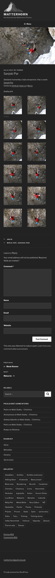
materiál (41, 498)
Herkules (9, 493)
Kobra (29, 493)
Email (6, 313)
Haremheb (39, 489)
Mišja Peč (12, 243)
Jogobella (20, 493)
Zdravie (46, 521)
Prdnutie (38, 507)
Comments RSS (10, 537)
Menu (27, 24)
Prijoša (8, 512)
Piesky (28, 507)
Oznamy (7, 455)
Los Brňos (9, 498)
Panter (19, 507)
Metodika (8, 450)
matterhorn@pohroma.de (15, 560)
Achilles (20, 475)
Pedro (20, 70)
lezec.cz (22, 86)
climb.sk (15, 86)
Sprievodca (8, 460)
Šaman (21, 525)
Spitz (33, 512)
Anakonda (23, 480)
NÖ (43, 502)
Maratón (31, 498)
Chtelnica (20, 489)
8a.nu (30, 86)
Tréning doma (36, 516)
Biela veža (9, 484)
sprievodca (43, 512)
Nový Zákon (34, 502)
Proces (17, 512)
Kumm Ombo (41, 493)
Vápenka (36, 521)
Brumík (32, 484)
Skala (25, 512)
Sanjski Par (8, 83)
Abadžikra (9, 475)
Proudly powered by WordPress (16, 572)
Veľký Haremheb (12, 521)
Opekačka (9, 507)
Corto (29, 489)
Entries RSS (9, 534)
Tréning (24, 516)
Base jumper (36, 480)
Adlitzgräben (10, 480)
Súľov (7, 516)
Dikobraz (15, 430)
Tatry (15, 516)
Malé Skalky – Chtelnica (22, 410)
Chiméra (8, 489)
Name (6, 300)
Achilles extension (34, 475)
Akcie (10, 239)
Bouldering (21, 484)
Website (7, 325)
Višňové (25, 521)
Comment (9, 266)
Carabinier (43, 484)
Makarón (20, 498)
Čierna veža (10, 525)
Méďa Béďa (21, 502)
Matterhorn (16, 14)
